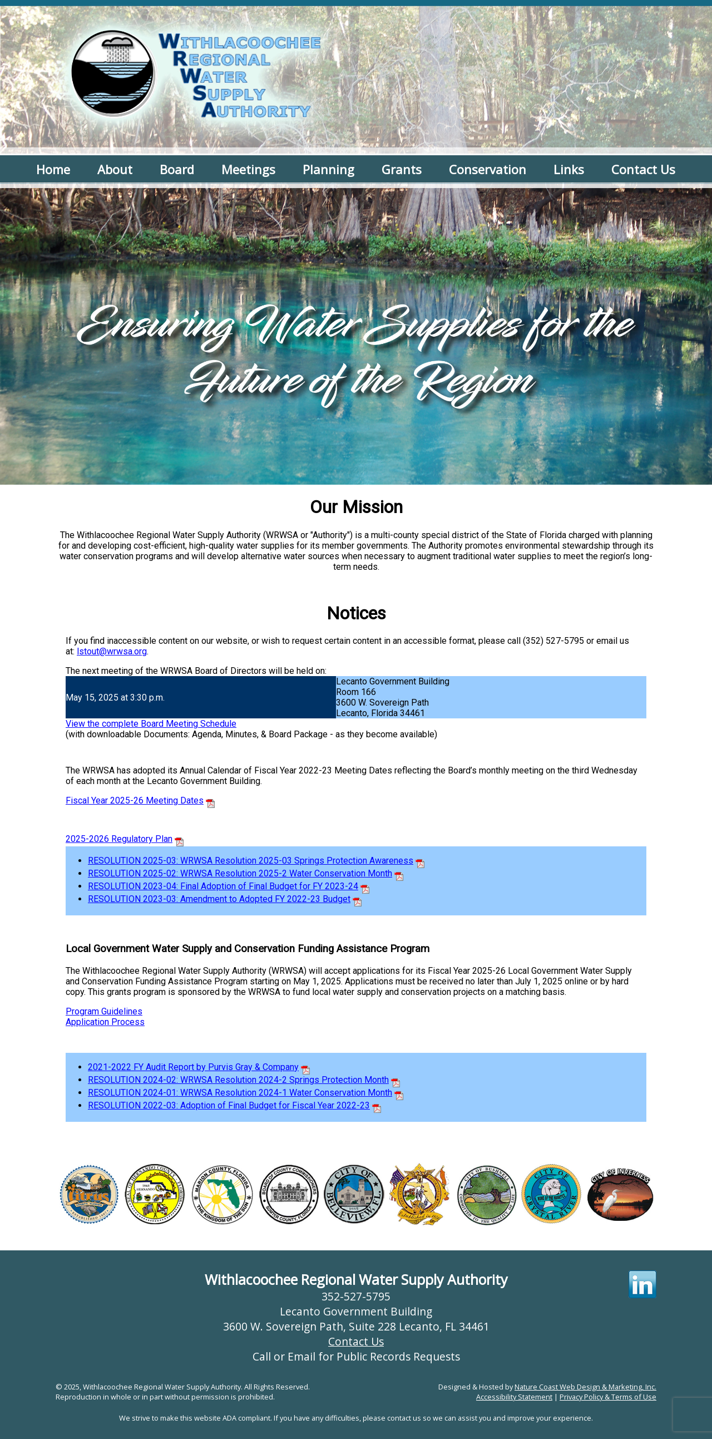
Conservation (487, 169)
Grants (402, 169)
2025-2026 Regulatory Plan (119, 839)
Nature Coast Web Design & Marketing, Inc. (585, 1387)
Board (177, 169)
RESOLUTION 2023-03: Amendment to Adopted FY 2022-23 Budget (219, 899)
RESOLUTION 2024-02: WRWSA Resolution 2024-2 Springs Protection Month (238, 1080)
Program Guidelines (104, 1011)
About (114, 169)
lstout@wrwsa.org (112, 651)
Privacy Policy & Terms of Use (608, 1397)
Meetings (248, 169)
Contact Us (643, 169)
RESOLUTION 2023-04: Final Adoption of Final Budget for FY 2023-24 (223, 886)
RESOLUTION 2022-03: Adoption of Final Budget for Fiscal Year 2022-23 (229, 1105)
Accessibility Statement (514, 1397)
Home (53, 169)
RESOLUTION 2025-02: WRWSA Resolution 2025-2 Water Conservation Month (240, 873)
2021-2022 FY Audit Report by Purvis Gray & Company (193, 1067)
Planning (328, 169)
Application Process (105, 1022)
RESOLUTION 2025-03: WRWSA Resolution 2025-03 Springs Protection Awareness (250, 860)
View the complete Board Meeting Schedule (151, 723)
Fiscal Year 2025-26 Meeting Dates (135, 800)
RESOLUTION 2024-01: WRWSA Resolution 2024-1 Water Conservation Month (240, 1092)
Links (568, 169)
